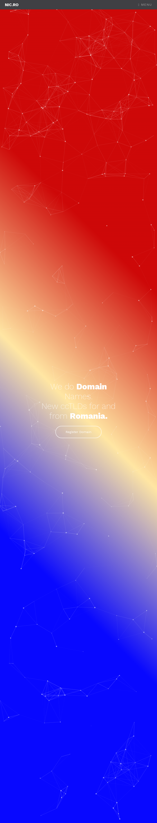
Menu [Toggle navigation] (145, 5)
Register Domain (78, 432)
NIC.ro (12, 4)
